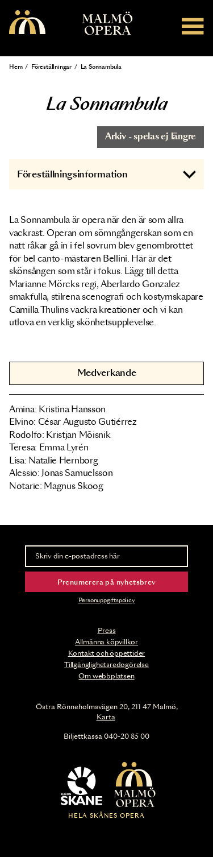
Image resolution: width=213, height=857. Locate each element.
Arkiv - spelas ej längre (150, 137)
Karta (106, 717)
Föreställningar (51, 67)
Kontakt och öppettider (106, 653)
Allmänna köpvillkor (106, 642)
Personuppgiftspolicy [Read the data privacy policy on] (106, 600)
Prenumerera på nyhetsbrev (106, 582)
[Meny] (193, 26)
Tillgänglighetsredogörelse (106, 664)
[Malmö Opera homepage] (27, 23)
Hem (15, 67)
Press (107, 630)
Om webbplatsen (106, 676)
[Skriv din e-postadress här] (106, 556)
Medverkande (106, 373)
